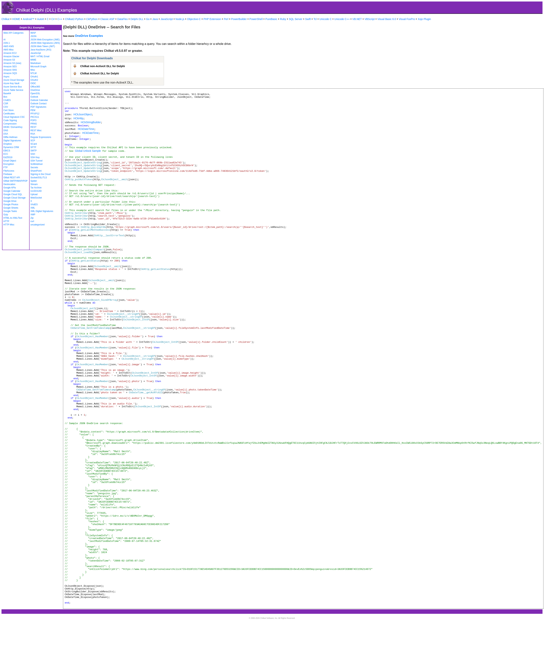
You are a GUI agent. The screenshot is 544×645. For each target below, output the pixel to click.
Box (5, 97)
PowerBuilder (239, 19)
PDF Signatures (38, 107)
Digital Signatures (12, 140)
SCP (32, 140)
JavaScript (167, 19)
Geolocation (9, 184)
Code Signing (10, 120)
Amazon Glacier (11, 56)
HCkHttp (78, 118)
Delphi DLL (136, 19)
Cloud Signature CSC (14, 117)
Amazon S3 (9, 60)
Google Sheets (10, 208)
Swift (308, 19)
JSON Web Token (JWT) (42, 46)
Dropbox (7, 144)
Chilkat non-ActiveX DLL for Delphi (102, 66)
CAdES (7, 100)
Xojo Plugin (424, 19)
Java (155, 19)
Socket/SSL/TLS (38, 177)
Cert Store (8, 110)
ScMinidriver (36, 164)
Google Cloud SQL (12, 194)
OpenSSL (35, 93)
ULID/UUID (36, 191)
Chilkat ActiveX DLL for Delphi (99, 73)
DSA (5, 134)
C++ (59, 19)
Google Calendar (11, 191)
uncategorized (37, 224)
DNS (5, 130)
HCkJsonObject (82, 114)
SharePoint (36, 171)
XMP (32, 214)
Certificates (9, 113)
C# (53, 19)
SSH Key (35, 157)
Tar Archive (36, 187)
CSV (5, 107)
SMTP (33, 150)
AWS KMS (8, 46)
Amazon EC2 (10, 53)
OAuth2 (34, 80)
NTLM (33, 73)
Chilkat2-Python (74, 19)
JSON (33, 36)
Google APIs (9, 187)
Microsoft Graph (38, 66)
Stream (34, 184)
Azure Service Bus (12, 86)
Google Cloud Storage (14, 197)
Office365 (35, 86)
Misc (32, 70)
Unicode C (325, 19)
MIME (33, 60)
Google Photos (10, 204)
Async (6, 76)
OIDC (33, 83)
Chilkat (5, 19)
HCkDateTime (86, 128)
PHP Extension (212, 19)
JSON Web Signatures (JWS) (45, 43)
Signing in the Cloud (40, 174)
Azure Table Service (13, 90)
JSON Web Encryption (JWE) (45, 39)
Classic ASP (107, 19)
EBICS (6, 150)
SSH (32, 154)
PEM (32, 110)
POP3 (33, 120)
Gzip (5, 214)
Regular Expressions (40, 137)
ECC (5, 154)
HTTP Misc (8, 224)
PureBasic (271, 19)
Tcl (315, 19)
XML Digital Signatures (41, 211)
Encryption (8, 164)
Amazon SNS (10, 70)
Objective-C (194, 19)
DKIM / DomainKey (12, 127)
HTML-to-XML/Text (12, 218)
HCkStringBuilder (91, 122)
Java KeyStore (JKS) (40, 49)
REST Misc (36, 130)
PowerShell (256, 19)
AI (4, 39)
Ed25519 (7, 157)
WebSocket (36, 197)
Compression (10, 123)
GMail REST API (11, 177)
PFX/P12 (34, 113)
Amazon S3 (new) (12, 63)
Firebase (7, 174)
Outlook (34, 97)
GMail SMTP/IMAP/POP (15, 181)
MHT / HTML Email (39, 56)
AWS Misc (8, 49)
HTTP (6, 221)
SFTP (33, 147)
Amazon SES (10, 66)
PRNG (33, 123)
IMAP (33, 33)
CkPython (92, 19)
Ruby (283, 19)
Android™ (28, 19)
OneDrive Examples (89, 35)
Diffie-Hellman (10, 137)
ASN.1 (6, 43)
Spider (33, 181)
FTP (5, 167)
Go (148, 19)
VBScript (369, 19)
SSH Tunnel (36, 160)
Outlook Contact (38, 103)
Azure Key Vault (11, 83)
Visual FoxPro (407, 19)
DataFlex (122, 19)
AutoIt (40, 19)
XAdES (34, 204)
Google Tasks (10, 211)
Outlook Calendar (39, 100)
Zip (32, 218)
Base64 (7, 93)
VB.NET (357, 19)
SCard (33, 144)
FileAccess (8, 171)
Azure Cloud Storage (13, 80)
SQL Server (295, 19)
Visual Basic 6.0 (386, 19)
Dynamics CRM (11, 147)
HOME (16, 19)
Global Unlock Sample (88, 150)
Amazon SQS (10, 73)
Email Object (9, 160)
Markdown (35, 63)
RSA (32, 134)
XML (32, 208)
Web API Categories (13, 33)
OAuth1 (34, 76)
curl (32, 221)
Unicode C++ (342, 19)
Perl (226, 19)
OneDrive (35, 90)
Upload (34, 194)
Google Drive (9, 201)
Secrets (34, 167)
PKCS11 (34, 117)
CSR (5, 103)
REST (33, 127)
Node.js (179, 19)
